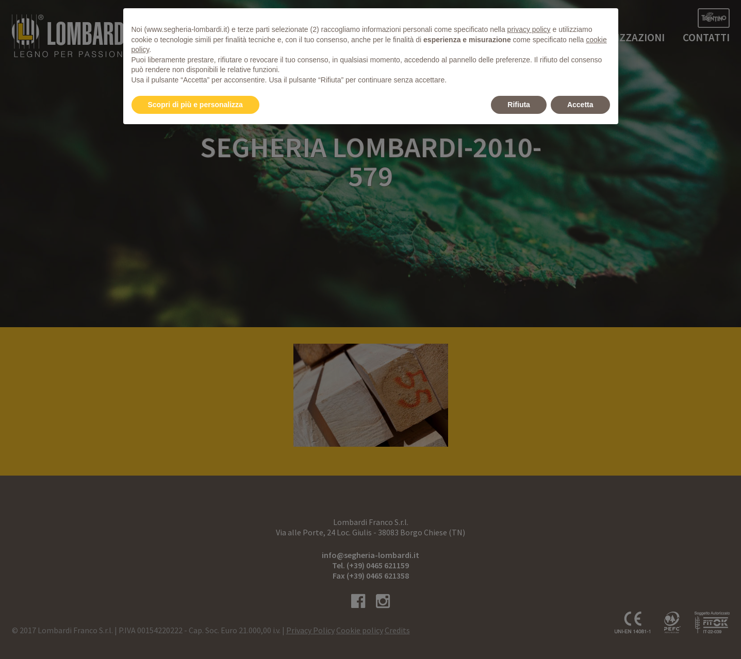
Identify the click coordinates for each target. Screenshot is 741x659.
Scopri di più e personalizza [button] (195, 104)
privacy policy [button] (529, 29)
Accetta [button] (580, 104)
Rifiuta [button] (518, 104)
